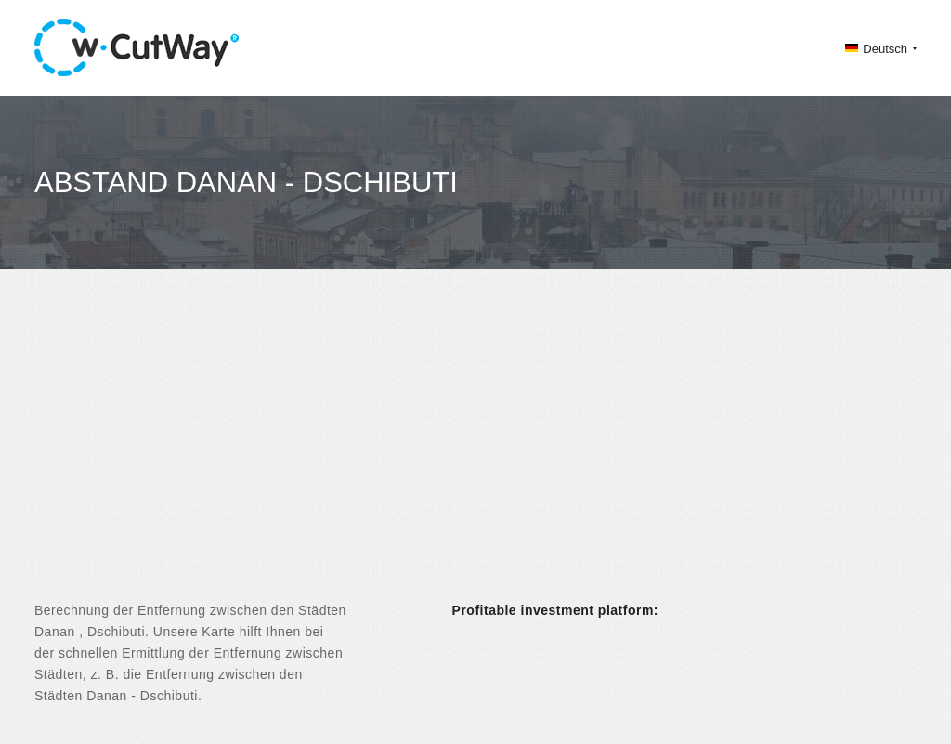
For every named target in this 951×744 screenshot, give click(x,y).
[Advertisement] (475, 451)
